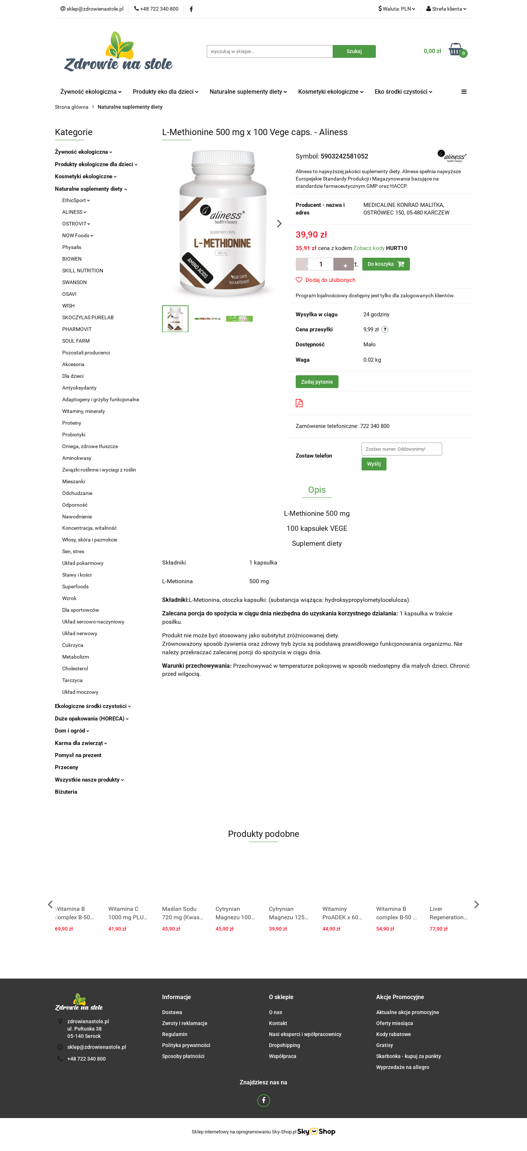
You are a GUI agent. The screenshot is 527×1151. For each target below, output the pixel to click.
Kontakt (278, 1023)
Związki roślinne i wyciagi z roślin (99, 470)
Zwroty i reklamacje (185, 1023)
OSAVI (69, 294)
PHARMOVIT (76, 329)
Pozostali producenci (86, 352)
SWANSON (74, 282)
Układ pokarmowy (83, 563)
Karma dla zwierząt (81, 743)
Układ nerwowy (79, 633)
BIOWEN (72, 259)
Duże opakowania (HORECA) (92, 718)
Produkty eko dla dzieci (166, 91)
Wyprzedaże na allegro (402, 1067)
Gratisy (384, 1045)
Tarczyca (72, 680)
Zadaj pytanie (317, 382)
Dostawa (172, 1012)
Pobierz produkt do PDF (330, 403)
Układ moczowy (80, 692)
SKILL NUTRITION (82, 270)
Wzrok (69, 598)
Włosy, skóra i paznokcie (89, 540)
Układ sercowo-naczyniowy (93, 622)
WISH (68, 306)
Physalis (71, 247)
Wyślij (374, 464)
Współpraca (282, 1056)
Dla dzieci (72, 376)
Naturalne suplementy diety (248, 91)
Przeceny (66, 767)
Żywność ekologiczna (91, 91)
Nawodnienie (77, 516)
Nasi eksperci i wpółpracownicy (305, 1034)
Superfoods (75, 586)
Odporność (74, 505)
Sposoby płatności (183, 1056)
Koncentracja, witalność (89, 528)
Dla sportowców (80, 610)
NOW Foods (77, 235)
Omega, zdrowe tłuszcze (90, 446)
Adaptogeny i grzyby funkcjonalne (100, 399)
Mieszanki (73, 481)
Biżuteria (66, 792)
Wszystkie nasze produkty (89, 779)
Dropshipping (284, 1045)
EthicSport (76, 200)
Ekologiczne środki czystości (93, 706)
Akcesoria (73, 364)
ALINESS (74, 212)
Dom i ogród (72, 730)
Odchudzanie (77, 493)
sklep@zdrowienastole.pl (96, 1047)
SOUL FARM (76, 341)
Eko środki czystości (404, 91)
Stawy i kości (76, 575)
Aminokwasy (76, 458)
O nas (275, 1012)
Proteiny (71, 423)
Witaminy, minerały (83, 411)
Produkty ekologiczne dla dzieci (96, 164)
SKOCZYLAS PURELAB (88, 317)
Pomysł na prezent (78, 755)
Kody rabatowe (393, 1034)
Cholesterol (75, 668)
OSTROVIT (76, 224)
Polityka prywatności (186, 1045)
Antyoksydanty (79, 388)
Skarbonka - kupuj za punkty (408, 1056)
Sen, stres (73, 551)
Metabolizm (75, 657)
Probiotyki (73, 434)
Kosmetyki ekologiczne (331, 91)
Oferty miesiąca (394, 1023)
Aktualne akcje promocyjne (407, 1012)
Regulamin (174, 1034)
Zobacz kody (369, 248)
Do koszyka (386, 264)
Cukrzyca (72, 645)
